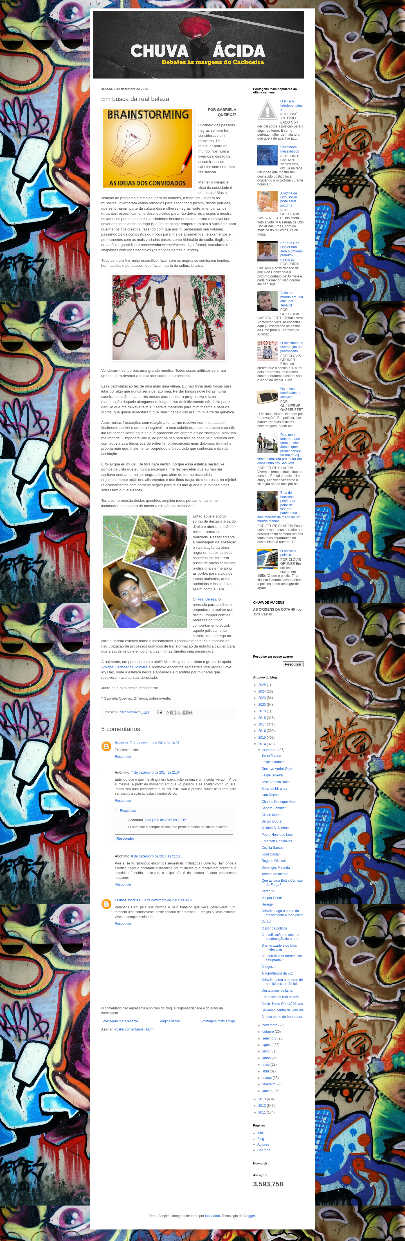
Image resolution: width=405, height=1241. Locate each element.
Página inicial (170, 1021)
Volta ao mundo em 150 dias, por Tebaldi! (291, 299)
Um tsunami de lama (277, 991)
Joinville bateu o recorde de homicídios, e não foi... (282, 982)
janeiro (267, 1091)
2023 (262, 698)
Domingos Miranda (276, 868)
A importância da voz (277, 973)
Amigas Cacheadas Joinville (125, 667)
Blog (260, 1139)
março (267, 1078)
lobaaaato (212, 1216)
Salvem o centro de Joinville (282, 1010)
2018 (262, 718)
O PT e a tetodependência (291, 105)
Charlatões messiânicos (289, 149)
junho (267, 1058)
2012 (262, 1106)
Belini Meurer (272, 756)
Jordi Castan (271, 854)
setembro (269, 1038)
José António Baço (275, 782)
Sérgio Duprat (272, 821)
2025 (262, 685)
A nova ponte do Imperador (282, 1017)
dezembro (270, 750)
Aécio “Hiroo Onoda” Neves (282, 1004)
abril (266, 1071)
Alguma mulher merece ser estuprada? (282, 958)
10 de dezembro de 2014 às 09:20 (168, 900)
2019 (262, 711)
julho (266, 1051)
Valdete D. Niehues (276, 828)
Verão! (266, 922)
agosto (267, 1045)
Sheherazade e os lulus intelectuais (279, 947)
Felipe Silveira (272, 775)
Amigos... (269, 967)
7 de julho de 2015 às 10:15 (165, 820)
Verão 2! (268, 891)
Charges (263, 1150)
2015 (262, 738)
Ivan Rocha (270, 795)
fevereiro (269, 1084)
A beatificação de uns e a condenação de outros (280, 937)
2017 (262, 724)
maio (266, 1065)
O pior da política (274, 928)
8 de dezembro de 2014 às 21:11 (156, 856)
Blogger (249, 1216)
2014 (262, 744)
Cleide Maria (271, 815)
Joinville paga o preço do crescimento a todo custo (282, 913)
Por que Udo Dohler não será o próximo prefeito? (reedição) (291, 251)
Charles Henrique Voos (279, 802)
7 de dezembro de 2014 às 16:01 (154, 743)
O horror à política (288, 553)
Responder (123, 757)
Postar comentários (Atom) (134, 1029)
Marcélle (121, 743)
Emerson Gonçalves (277, 841)
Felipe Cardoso (273, 762)
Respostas (128, 811)
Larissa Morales (127, 900)
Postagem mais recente (120, 1021)
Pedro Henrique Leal (277, 835)
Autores (263, 1144)
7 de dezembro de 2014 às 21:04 (156, 772)
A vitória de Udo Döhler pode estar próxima (289, 199)
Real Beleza (207, 599)
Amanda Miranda (274, 788)
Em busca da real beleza (280, 997)
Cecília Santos (272, 848)
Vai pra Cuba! (272, 898)
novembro (270, 1025)
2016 (262, 731)
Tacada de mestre (275, 874)
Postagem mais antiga (218, 1021)
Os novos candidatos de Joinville (291, 393)
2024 (262, 691)
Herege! (268, 904)
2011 (262, 1112)
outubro (268, 1032)
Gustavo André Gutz (277, 769)
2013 (262, 1099)
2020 (262, 705)
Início (261, 1133)
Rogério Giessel (273, 861)
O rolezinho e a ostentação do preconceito (291, 347)
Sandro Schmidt (273, 808)
